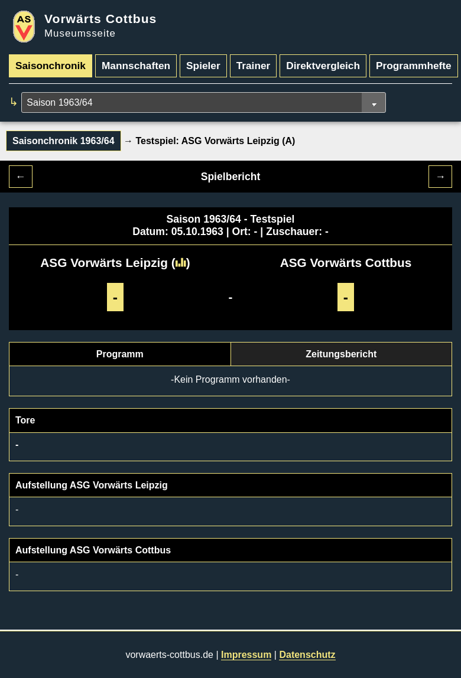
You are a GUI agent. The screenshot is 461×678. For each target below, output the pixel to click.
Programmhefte (414, 65)
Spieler (203, 65)
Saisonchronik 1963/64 (63, 141)
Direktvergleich (323, 65)
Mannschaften (136, 65)
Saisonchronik (50, 65)
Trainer (253, 65)
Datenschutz (307, 655)
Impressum (246, 655)
